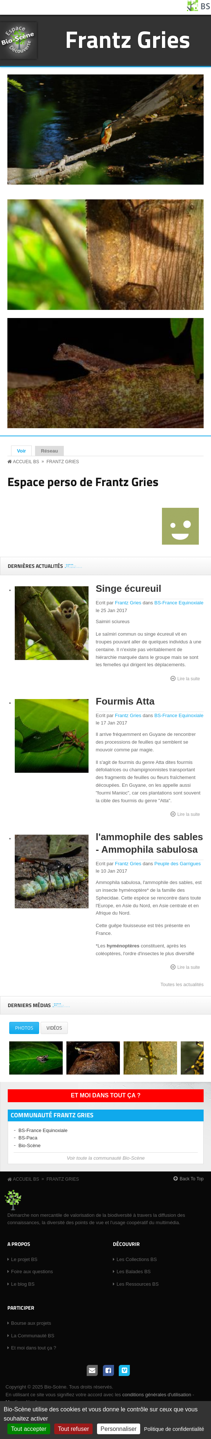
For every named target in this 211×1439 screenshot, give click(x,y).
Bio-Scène (29, 1145)
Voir (24, 451)
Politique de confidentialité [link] (174, 1429)
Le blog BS (23, 1284)
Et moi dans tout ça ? (106, 1095)
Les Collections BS (137, 1259)
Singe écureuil (129, 588)
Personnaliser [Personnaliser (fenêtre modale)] (119, 1429)
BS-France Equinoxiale (178, 602)
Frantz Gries (127, 39)
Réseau (49, 451)
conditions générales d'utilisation (156, 1394)
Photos (27, 1029)
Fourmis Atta (125, 701)
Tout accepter (28, 1429)
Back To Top (192, 1178)
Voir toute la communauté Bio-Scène (106, 1158)
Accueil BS (26, 461)
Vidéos (54, 1027)
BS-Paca (27, 1138)
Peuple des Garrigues (177, 863)
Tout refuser (73, 1429)
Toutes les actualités (182, 984)
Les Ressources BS (138, 1284)
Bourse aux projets (31, 1323)
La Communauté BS (32, 1335)
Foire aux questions (32, 1271)
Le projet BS (24, 1259)
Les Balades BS (134, 1271)
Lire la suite (188, 678)
